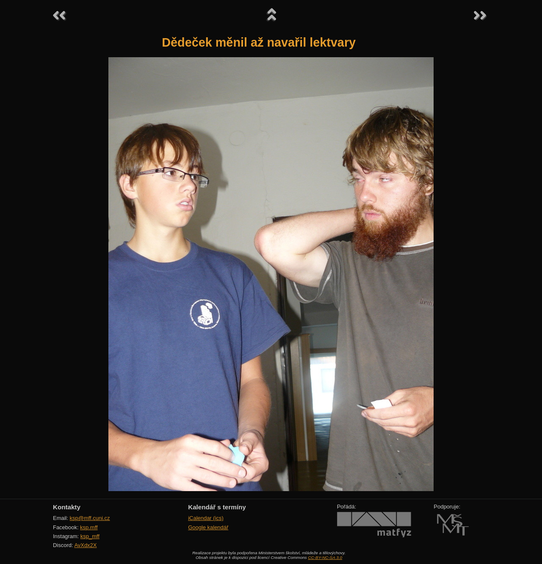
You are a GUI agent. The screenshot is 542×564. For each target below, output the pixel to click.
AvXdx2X (85, 545)
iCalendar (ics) (206, 518)
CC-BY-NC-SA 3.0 (325, 557)
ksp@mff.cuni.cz (90, 518)
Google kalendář (208, 527)
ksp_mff (90, 536)
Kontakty (66, 507)
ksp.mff (89, 527)
